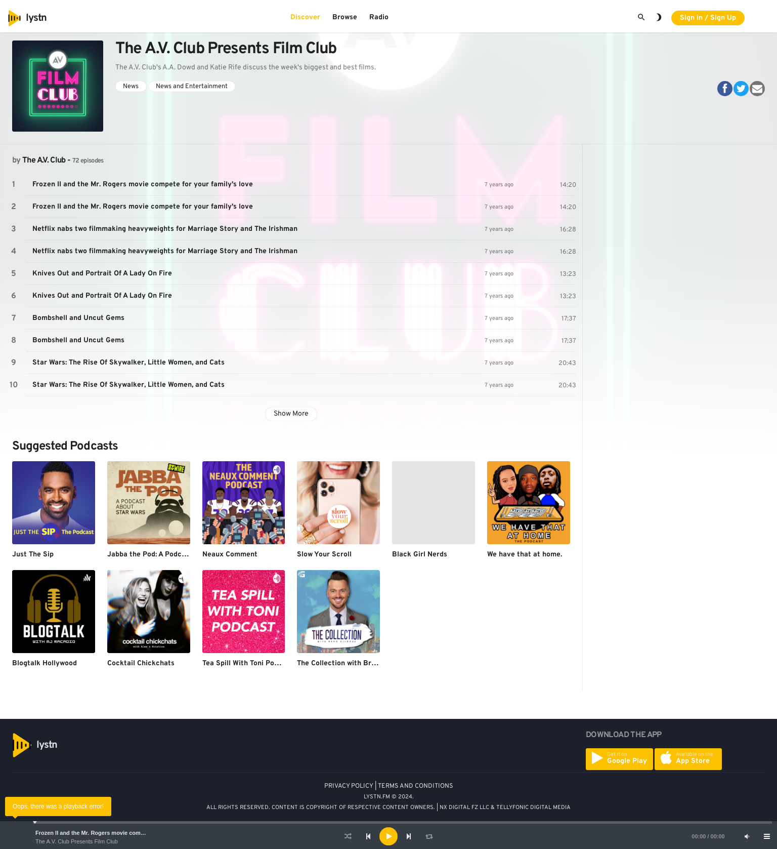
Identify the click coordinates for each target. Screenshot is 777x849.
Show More (291, 414)
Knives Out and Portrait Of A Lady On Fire (102, 273)
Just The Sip (33, 554)
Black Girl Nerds (419, 554)
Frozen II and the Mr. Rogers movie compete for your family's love (122, 833)
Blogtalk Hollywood (44, 663)
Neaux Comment (229, 554)
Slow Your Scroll (324, 554)
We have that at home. (524, 554)
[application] (388, 836)
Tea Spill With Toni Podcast (247, 663)
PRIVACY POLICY (348, 786)
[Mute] (747, 836)
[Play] (388, 836)
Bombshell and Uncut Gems (78, 318)
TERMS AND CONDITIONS (415, 786)
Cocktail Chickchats (141, 663)
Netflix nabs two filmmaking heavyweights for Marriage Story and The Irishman (164, 229)
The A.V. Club (44, 160)
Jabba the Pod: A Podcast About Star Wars (178, 554)
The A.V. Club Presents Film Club (76, 841)
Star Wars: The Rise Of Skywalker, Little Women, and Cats (128, 362)
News (131, 87)
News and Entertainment (192, 87)
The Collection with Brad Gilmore (352, 663)
